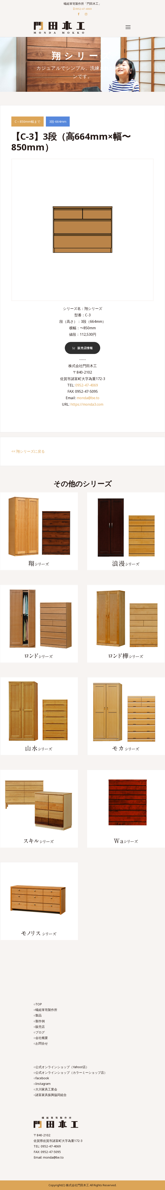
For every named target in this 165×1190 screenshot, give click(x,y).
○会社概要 (41, 1038)
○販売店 (39, 1026)
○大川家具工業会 (45, 1089)
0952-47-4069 (86, 385)
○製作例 (39, 1021)
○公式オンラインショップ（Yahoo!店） (61, 1067)
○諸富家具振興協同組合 (50, 1095)
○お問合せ (41, 1043)
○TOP (38, 1004)
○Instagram (42, 1084)
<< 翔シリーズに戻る (28, 451)
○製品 (38, 1015)
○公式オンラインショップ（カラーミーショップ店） (70, 1072)
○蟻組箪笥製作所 (45, 1010)
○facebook (41, 1078)
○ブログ (39, 1032)
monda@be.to (88, 397)
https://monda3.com (86, 404)
